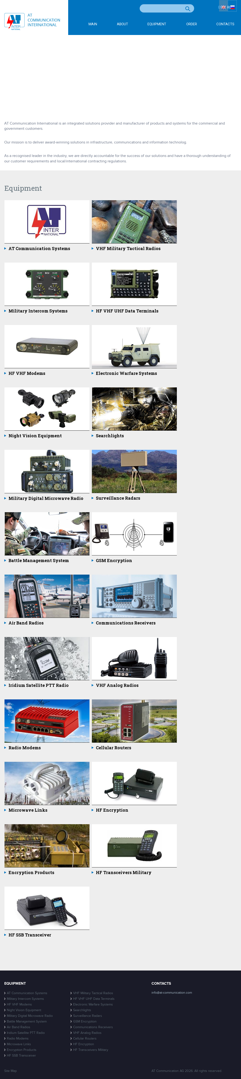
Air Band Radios (26, 623)
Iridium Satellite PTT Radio (39, 685)
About (122, 24)
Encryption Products (31, 872)
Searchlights (110, 435)
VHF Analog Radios (117, 685)
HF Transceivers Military (124, 872)
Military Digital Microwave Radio (46, 498)
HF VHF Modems (27, 373)
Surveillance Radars (118, 498)
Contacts (225, 24)
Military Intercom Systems (38, 311)
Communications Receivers (126, 623)
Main (93, 24)
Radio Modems (25, 747)
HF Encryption (112, 810)
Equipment (156, 24)
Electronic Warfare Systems (126, 373)
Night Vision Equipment (35, 435)
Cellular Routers (113, 747)
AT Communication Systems (39, 248)
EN (217, 9)
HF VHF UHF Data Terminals (127, 311)
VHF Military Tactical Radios (128, 248)
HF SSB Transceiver (30, 935)
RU (232, 9)
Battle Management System (39, 560)
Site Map (10, 1071)
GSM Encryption (114, 560)
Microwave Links (28, 810)
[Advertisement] (120, 70)
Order (191, 24)
